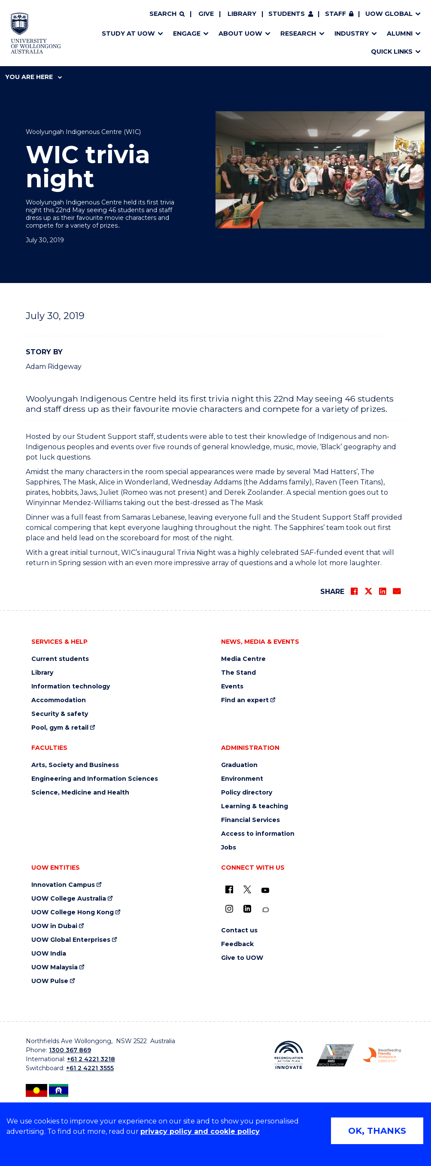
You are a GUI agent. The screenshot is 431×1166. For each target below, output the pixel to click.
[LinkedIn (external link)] (247, 909)
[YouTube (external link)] (265, 890)
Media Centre (243, 659)
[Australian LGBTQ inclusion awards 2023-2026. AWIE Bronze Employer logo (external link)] (335, 1055)
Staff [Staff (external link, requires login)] (335, 14)
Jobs (228, 847)
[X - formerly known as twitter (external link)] (247, 889)
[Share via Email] (396, 591)
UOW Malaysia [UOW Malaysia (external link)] (54, 967)
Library (242, 14)
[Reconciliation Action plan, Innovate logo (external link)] (289, 1055)
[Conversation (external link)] (265, 910)
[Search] (167, 14)
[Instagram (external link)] (229, 909)
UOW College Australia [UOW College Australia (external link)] (68, 898)
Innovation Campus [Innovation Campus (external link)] (63, 885)
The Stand (238, 672)
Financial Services (250, 820)
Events (232, 686)
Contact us (239, 930)
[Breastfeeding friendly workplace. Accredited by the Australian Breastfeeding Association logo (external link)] (382, 1055)
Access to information (257, 833)
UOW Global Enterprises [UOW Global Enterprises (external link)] (70, 940)
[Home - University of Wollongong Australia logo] (36, 33)
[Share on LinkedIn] (382, 591)
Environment (242, 778)
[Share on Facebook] (354, 591)
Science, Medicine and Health (80, 792)
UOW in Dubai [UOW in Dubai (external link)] (54, 926)
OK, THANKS (377, 1131)
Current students (60, 659)
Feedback (237, 944)
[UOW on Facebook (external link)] (229, 889)
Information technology (70, 686)
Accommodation (58, 700)
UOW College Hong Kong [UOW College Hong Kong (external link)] (72, 912)
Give (206, 14)
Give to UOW (242, 958)
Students (286, 14)
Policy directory (246, 792)
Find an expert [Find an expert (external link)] (245, 700)
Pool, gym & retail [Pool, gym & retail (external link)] (59, 727)
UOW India (48, 953)
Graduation (239, 765)
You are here (33, 77)
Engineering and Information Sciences (94, 778)
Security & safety (59, 714)
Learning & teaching (254, 806)
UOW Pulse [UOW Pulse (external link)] (49, 981)
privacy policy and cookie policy (200, 1131)
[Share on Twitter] (368, 591)
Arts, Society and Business (75, 765)
